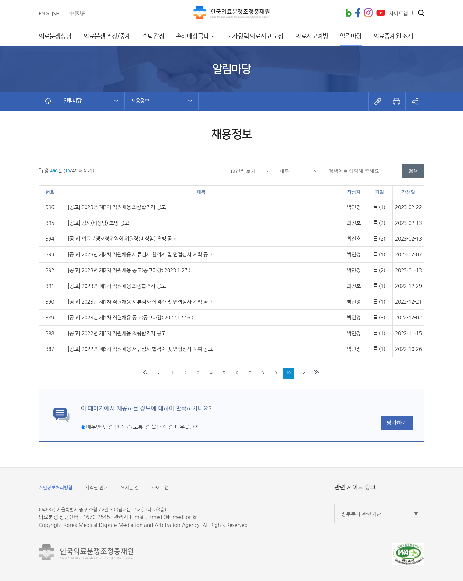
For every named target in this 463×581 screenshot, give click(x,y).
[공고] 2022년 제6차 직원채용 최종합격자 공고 (117, 333)
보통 (138, 426)
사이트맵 (160, 487)
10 (288, 373)
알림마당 (351, 36)
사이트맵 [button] (398, 13)
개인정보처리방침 (55, 487)
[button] (421, 13)
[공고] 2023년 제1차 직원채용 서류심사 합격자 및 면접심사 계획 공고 (140, 301)
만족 (119, 426)
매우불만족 (187, 426)
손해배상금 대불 (195, 36)
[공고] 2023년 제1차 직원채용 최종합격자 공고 (117, 286)
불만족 (158, 426)
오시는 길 (130, 487)
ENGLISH (49, 13)
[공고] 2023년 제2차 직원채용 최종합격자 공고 (117, 207)
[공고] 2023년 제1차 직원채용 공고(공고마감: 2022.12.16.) (130, 317)
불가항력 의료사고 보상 (255, 36)
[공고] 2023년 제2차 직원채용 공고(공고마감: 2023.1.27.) (129, 270)
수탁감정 (153, 36)
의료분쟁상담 (55, 36)
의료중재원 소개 (393, 36)
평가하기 (396, 422)
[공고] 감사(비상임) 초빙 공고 (98, 223)
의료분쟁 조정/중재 (107, 36)
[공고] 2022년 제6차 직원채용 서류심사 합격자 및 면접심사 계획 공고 (140, 349)
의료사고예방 (311, 36)
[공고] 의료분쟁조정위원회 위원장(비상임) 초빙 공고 (122, 238)
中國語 (77, 13)
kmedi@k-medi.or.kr (173, 517)
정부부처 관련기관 (361, 514)
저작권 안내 (96, 487)
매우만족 (95, 426)
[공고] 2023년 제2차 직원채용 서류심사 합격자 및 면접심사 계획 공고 (140, 254)
